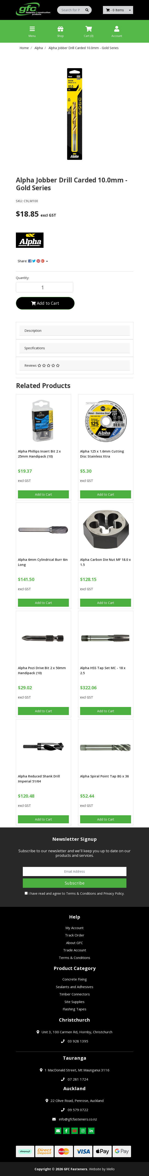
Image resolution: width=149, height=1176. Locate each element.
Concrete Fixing (74, 979)
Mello (110, 1169)
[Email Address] (74, 871)
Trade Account (74, 950)
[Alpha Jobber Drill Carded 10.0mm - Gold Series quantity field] (44, 287)
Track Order (74, 935)
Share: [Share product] (31, 261)
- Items (115, 10)
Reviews (42, 365)
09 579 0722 (78, 1109)
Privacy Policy (113, 893)
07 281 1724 (78, 1079)
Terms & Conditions (81, 893)
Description (32, 330)
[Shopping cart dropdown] (130, 10)
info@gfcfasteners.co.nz (78, 1119)
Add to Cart (45, 303)
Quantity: (22, 278)
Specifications (34, 348)
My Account (74, 927)
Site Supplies (74, 1001)
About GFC (74, 942)
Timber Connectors (74, 994)
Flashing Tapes (74, 1009)
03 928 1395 (78, 1041)
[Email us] (58, 1131)
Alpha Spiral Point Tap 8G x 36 (104, 776)
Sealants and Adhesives (74, 986)
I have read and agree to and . (74, 893)
